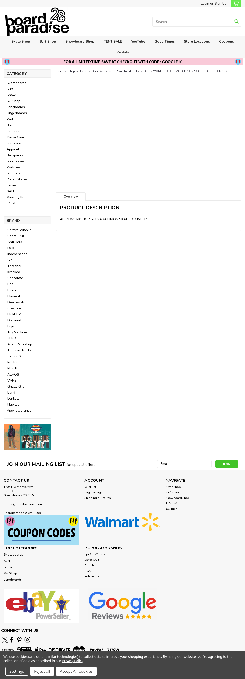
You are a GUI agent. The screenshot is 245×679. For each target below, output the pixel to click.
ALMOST (14, 374)
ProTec (12, 362)
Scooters (14, 173)
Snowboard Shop (79, 41)
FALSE (11, 203)
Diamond (14, 320)
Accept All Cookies (76, 671)
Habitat (13, 404)
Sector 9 (14, 356)
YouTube (138, 41)
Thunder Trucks (19, 350)
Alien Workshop (19, 344)
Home (59, 71)
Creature (14, 308)
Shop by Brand (18, 197)
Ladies (12, 185)
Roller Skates (17, 179)
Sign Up (221, 3)
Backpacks (15, 155)
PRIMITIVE (15, 314)
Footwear (14, 143)
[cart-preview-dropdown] (235, 3)
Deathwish (15, 302)
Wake (11, 119)
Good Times (164, 41)
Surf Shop (48, 41)
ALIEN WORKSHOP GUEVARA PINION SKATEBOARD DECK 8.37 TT (188, 71)
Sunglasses (16, 161)
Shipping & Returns (97, 498)
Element (13, 296)
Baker (11, 290)
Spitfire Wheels (19, 230)
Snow (11, 95)
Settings (16, 671)
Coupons (226, 41)
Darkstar (14, 398)
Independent (17, 254)
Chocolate (15, 278)
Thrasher (14, 266)
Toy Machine (17, 332)
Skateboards (16, 83)
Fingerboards (17, 113)
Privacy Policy (72, 661)
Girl (10, 260)
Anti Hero (14, 242)
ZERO (11, 338)
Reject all (42, 671)
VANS (12, 380)
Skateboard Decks (128, 71)
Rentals (122, 52)
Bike (10, 125)
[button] (27, 436)
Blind (11, 392)
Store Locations (197, 41)
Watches (14, 167)
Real (10, 284)
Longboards (16, 107)
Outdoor (13, 131)
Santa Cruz (15, 236)
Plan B (12, 368)
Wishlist (90, 487)
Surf (10, 89)
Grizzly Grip (16, 386)
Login (205, 3)
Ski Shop (13, 101)
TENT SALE (113, 41)
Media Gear (15, 137)
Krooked (13, 272)
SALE (11, 191)
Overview (71, 196)
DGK (10, 248)
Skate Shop (20, 41)
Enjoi (11, 326)
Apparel (13, 149)
